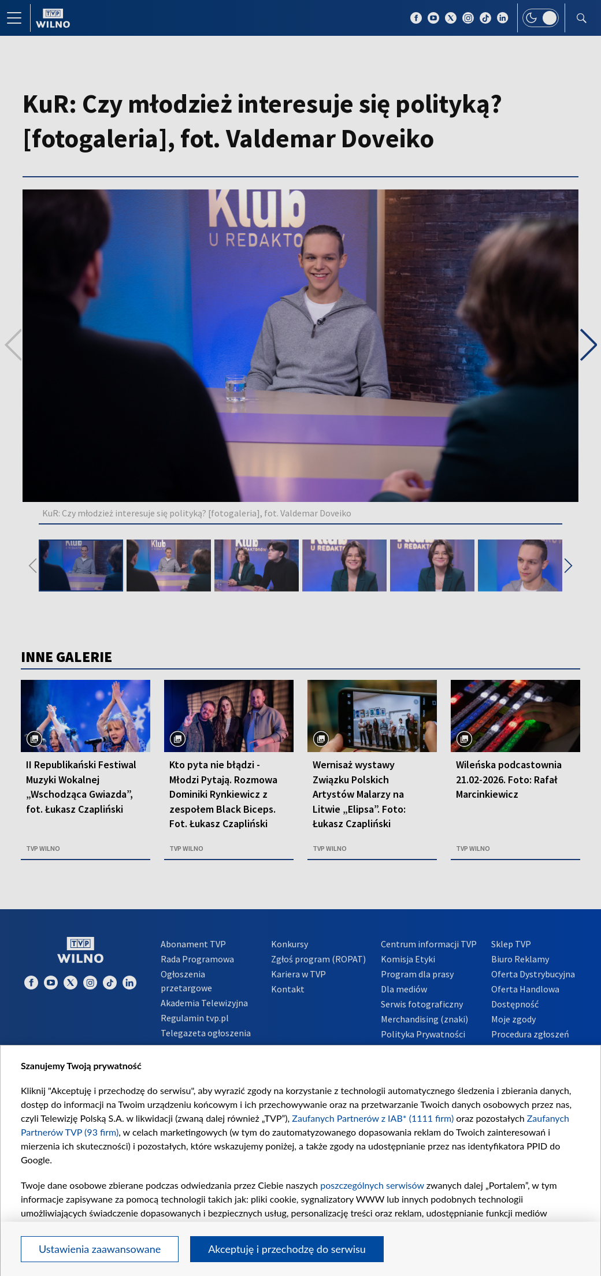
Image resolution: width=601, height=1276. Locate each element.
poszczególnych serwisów (372, 1185)
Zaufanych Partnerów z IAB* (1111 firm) (373, 1118)
